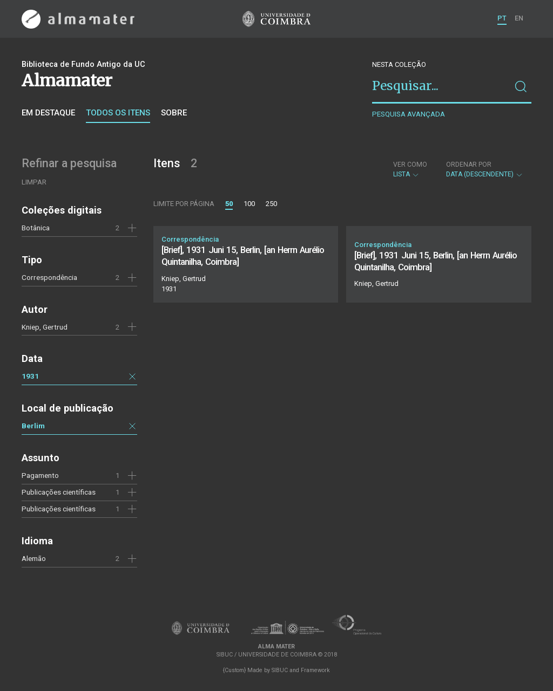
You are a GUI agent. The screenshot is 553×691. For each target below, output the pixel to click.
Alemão (34, 558)
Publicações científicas (59, 508)
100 (249, 204)
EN (519, 18)
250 (271, 204)
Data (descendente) (484, 169)
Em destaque (48, 113)
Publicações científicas (59, 492)
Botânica (36, 227)
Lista (410, 169)
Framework (315, 670)
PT (502, 18)
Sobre (174, 113)
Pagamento (40, 475)
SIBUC (280, 670)
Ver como (410, 164)
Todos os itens (118, 113)
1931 (30, 376)
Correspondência (49, 277)
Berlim (33, 425)
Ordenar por (468, 164)
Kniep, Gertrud (45, 327)
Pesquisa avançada (408, 114)
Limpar (34, 182)
